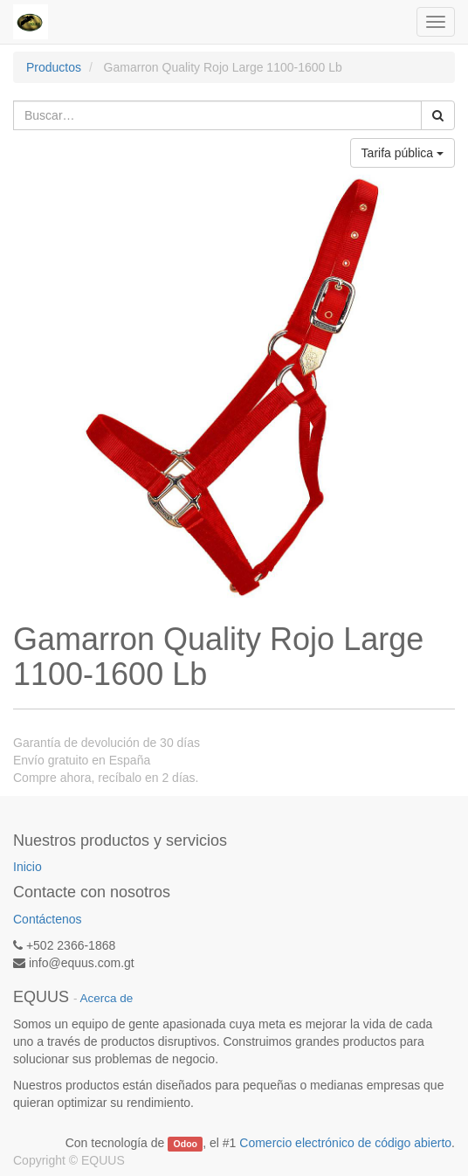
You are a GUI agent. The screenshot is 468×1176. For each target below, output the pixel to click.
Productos (53, 67)
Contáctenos (47, 919)
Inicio (27, 867)
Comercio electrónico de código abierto (345, 1143)
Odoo (185, 1143)
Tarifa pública (402, 153)
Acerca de (107, 998)
